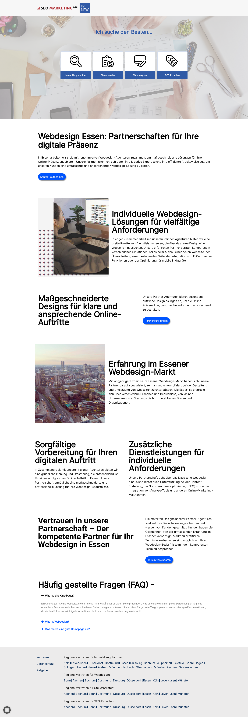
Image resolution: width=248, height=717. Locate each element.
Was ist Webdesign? (57, 621)
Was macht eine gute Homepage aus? (67, 629)
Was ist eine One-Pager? (59, 595)
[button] (124, 595)
